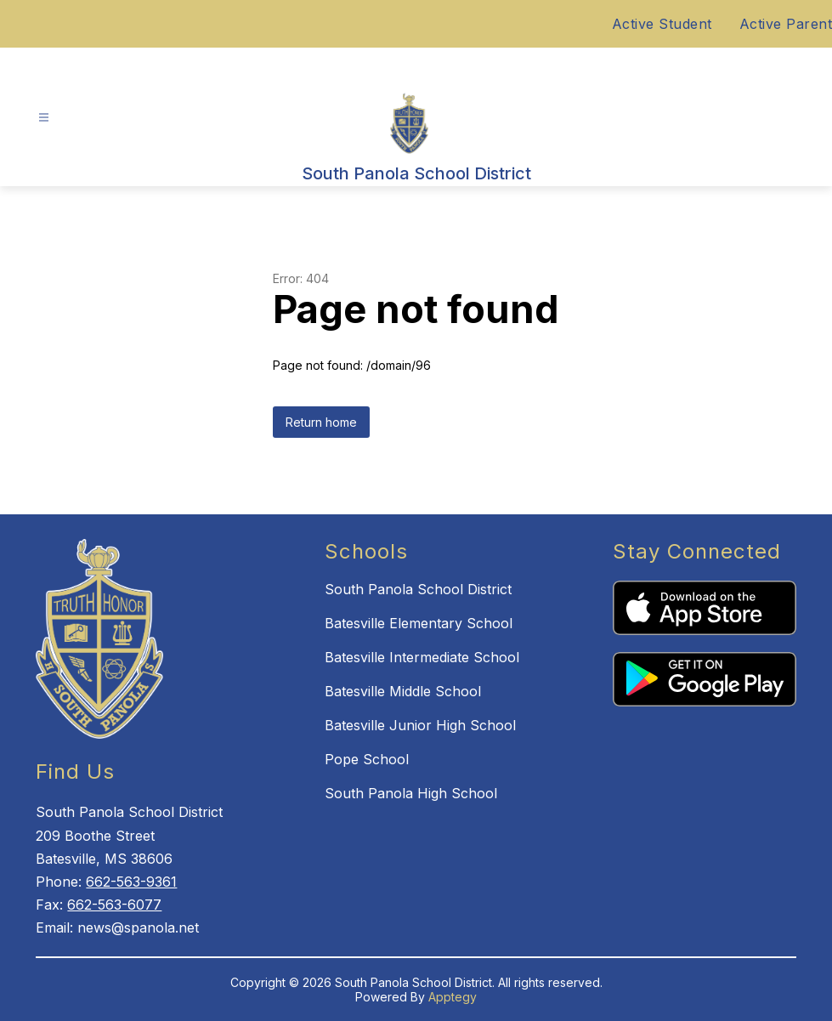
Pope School (367, 759)
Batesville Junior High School (420, 725)
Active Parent (786, 23)
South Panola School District (418, 589)
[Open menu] (44, 118)
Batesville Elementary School (418, 623)
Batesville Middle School (403, 691)
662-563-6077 (114, 904)
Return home (321, 422)
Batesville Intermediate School (422, 657)
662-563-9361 (131, 881)
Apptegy (452, 997)
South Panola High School (411, 793)
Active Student (662, 23)
